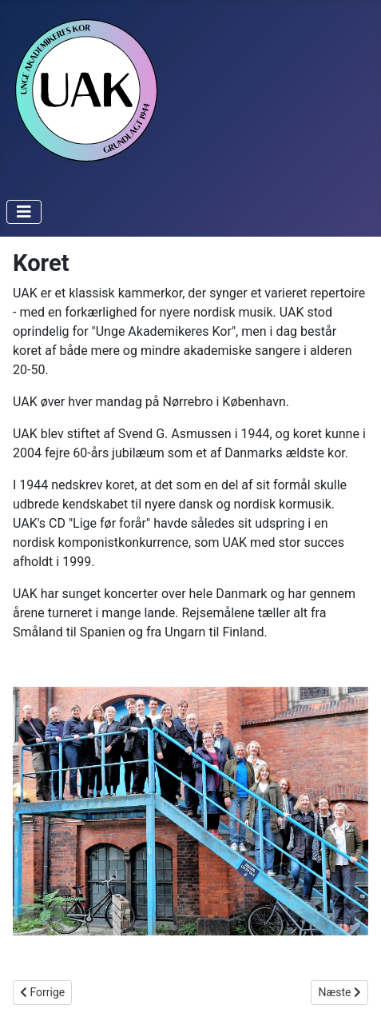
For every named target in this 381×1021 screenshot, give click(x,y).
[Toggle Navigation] (24, 212)
